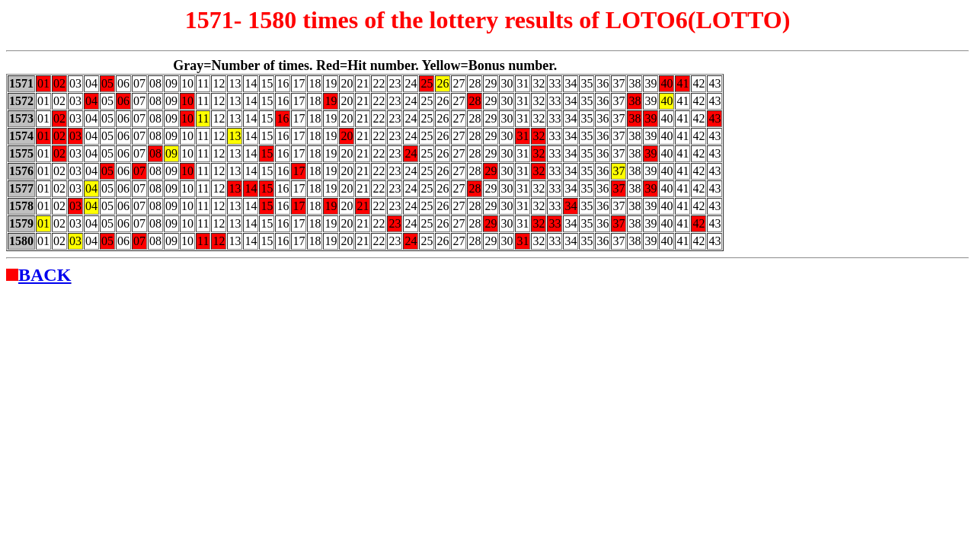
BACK (44, 275)
